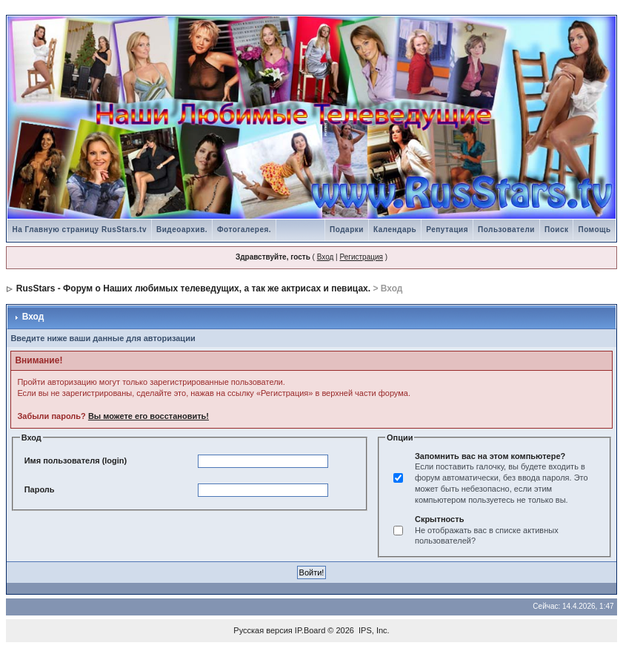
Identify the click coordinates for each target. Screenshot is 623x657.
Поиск (556, 229)
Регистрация (360, 257)
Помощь (594, 229)
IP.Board (310, 630)
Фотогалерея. (244, 229)
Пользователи (506, 229)
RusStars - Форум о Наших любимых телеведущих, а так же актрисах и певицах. (193, 288)
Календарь (394, 229)
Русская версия (262, 630)
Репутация (447, 229)
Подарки (347, 229)
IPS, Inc (373, 630)
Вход (325, 257)
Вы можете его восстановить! (148, 416)
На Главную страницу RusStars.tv (79, 229)
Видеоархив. (181, 229)
